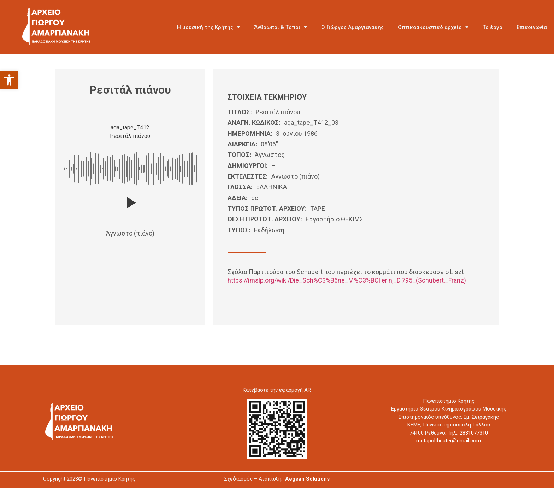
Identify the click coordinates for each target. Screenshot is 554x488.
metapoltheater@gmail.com (448, 440)
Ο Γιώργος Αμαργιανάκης (352, 27)
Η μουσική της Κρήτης (208, 27)
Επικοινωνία (532, 27)
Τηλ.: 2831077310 (468, 433)
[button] (9, 80)
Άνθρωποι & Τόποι (280, 27)
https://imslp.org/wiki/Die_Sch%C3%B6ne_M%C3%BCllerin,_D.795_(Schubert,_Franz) (347, 280)
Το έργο (492, 27)
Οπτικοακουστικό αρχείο (433, 27)
